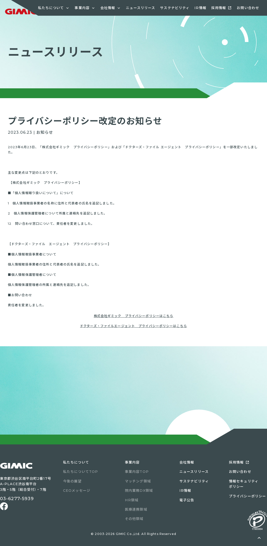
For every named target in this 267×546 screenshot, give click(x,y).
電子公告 (186, 500)
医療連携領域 (136, 509)
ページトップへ (259, 538)
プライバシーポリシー (247, 496)
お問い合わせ (248, 8)
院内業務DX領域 (139, 490)
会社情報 (186, 462)
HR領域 (131, 500)
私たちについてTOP (80, 471)
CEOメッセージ (76, 490)
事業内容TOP (137, 471)
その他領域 (134, 519)
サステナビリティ (174, 8)
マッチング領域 (138, 481)
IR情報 (200, 8)
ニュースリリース (140, 8)
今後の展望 (72, 481)
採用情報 (218, 8)
